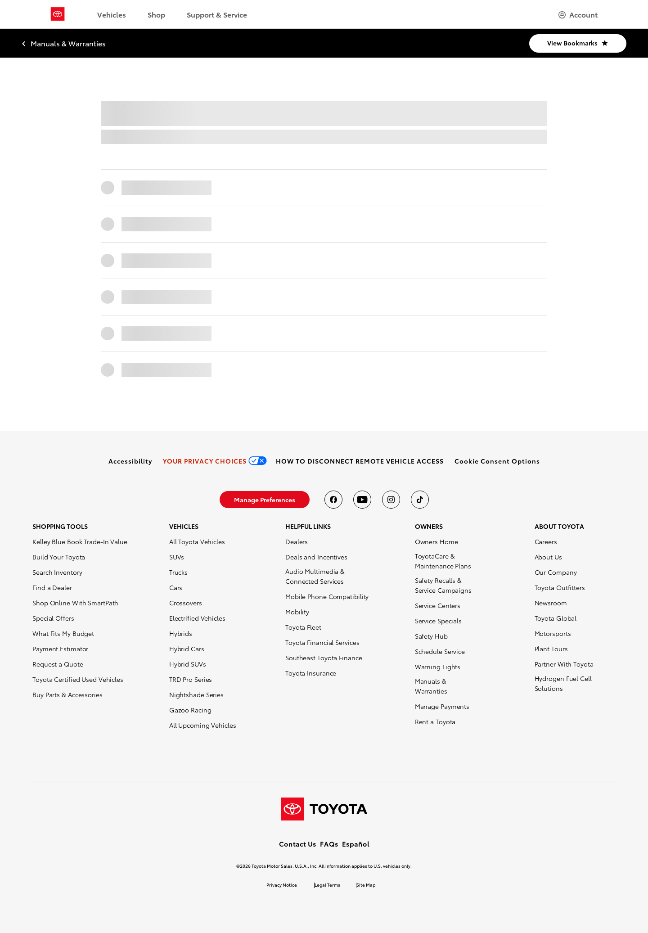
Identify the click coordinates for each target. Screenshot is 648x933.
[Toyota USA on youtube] (362, 500)
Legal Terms (327, 884)
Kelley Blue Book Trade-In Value (79, 541)
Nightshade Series (196, 694)
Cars (176, 587)
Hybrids (180, 633)
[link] (130, 460)
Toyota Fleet (303, 626)
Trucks (178, 572)
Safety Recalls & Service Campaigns (443, 585)
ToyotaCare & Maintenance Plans (443, 560)
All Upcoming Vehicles (202, 725)
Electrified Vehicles (197, 617)
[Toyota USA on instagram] (391, 500)
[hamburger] (578, 14)
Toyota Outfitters (560, 587)
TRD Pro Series (190, 679)
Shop (156, 14)
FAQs (329, 844)
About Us (548, 556)
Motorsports (553, 633)
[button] (497, 460)
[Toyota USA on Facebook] (333, 500)
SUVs (176, 556)
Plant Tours (551, 648)
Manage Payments (442, 706)
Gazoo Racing (190, 709)
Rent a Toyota (435, 721)
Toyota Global (556, 617)
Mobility (297, 611)
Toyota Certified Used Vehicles (77, 679)
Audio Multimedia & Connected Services (315, 576)
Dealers (296, 541)
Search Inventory (57, 572)
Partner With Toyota (564, 663)
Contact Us (297, 844)
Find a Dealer (52, 587)
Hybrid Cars (186, 648)
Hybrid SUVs (187, 663)
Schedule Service (440, 651)
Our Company (556, 572)
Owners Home (436, 541)
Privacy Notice (281, 884)
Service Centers (438, 605)
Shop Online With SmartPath (75, 602)
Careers (546, 541)
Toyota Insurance (310, 672)
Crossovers (185, 602)
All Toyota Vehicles (197, 541)
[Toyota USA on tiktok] (420, 500)
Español (355, 844)
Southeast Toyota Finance (323, 657)
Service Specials (438, 620)
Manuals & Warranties (431, 685)
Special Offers (53, 617)
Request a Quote (57, 663)
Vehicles (111, 14)
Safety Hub (431, 635)
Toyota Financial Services (322, 642)
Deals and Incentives (316, 556)
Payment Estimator (60, 648)
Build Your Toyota (58, 556)
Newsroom (551, 602)
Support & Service (217, 14)
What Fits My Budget (63, 633)
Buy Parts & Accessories (67, 694)
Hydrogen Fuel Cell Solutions (563, 683)
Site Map (365, 884)
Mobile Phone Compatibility (327, 596)
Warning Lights (438, 666)
